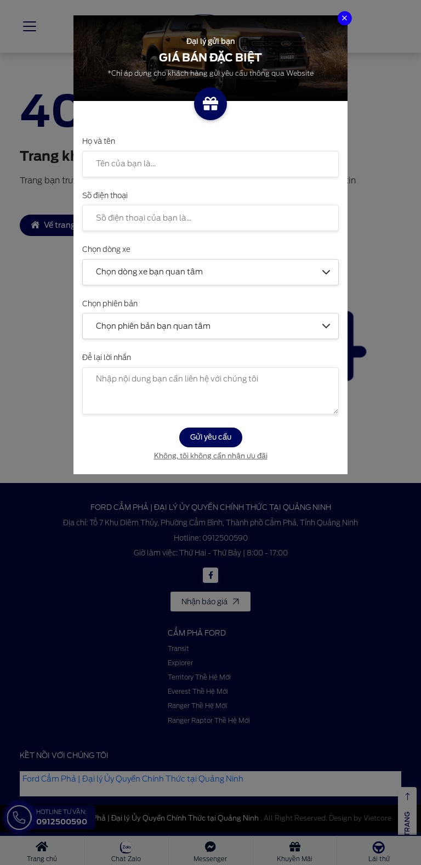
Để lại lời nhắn (106, 357)
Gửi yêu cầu (210, 436)
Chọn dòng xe (106, 249)
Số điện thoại (105, 195)
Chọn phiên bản (110, 303)
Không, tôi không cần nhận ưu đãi (211, 456)
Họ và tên (98, 141)
